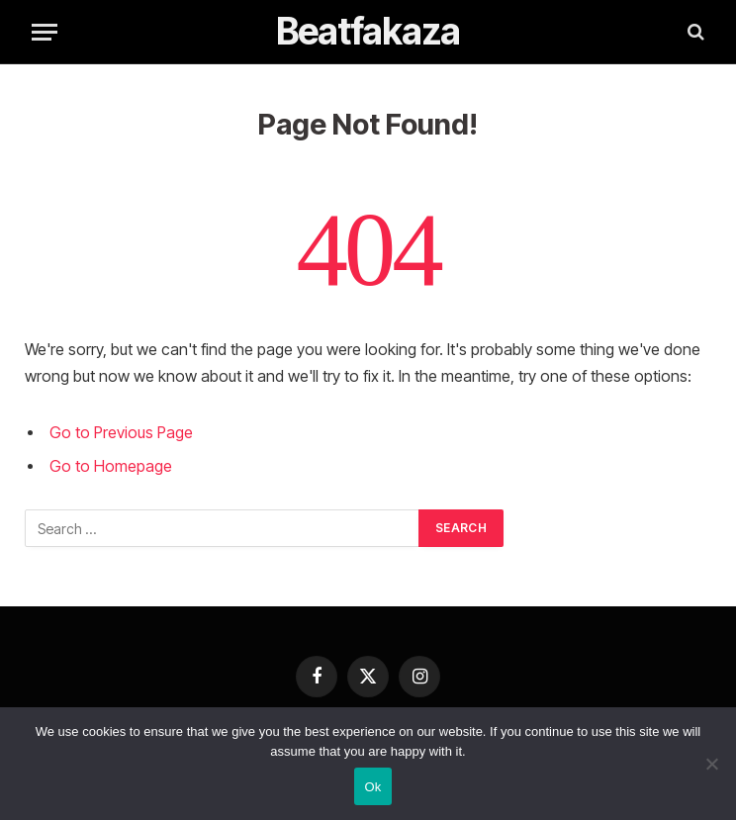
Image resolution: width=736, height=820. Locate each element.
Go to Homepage (110, 466)
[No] (711, 764)
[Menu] (44, 32)
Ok (372, 786)
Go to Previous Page (121, 432)
